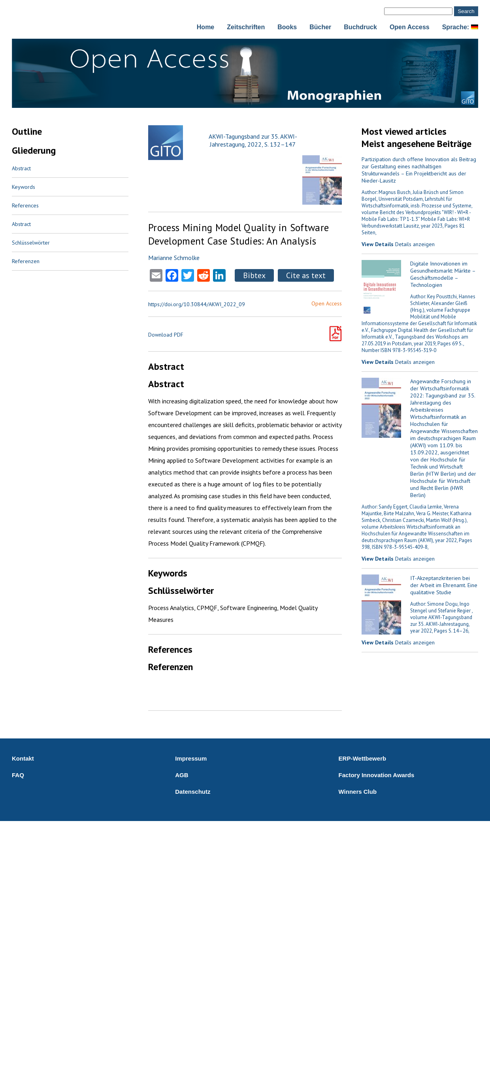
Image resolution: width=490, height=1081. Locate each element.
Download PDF (165, 334)
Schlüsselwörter (31, 242)
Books (287, 27)
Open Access (410, 27)
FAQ (18, 775)
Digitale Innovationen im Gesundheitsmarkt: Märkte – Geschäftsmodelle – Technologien (442, 274)
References (25, 205)
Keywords (23, 186)
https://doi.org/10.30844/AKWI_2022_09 (196, 304)
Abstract (21, 168)
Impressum (191, 758)
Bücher (320, 27)
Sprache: (460, 27)
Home (205, 27)
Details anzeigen (415, 244)
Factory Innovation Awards (377, 775)
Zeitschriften (246, 27)
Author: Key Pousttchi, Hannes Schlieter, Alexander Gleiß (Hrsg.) (442, 303)
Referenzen (26, 261)
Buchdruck (360, 27)
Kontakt (23, 758)
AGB (181, 775)
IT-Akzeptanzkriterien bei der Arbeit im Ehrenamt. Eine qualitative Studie (443, 585)
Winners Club (358, 791)
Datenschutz (192, 791)
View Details (378, 244)
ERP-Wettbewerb (362, 758)
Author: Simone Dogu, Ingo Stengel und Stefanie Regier (441, 607)
